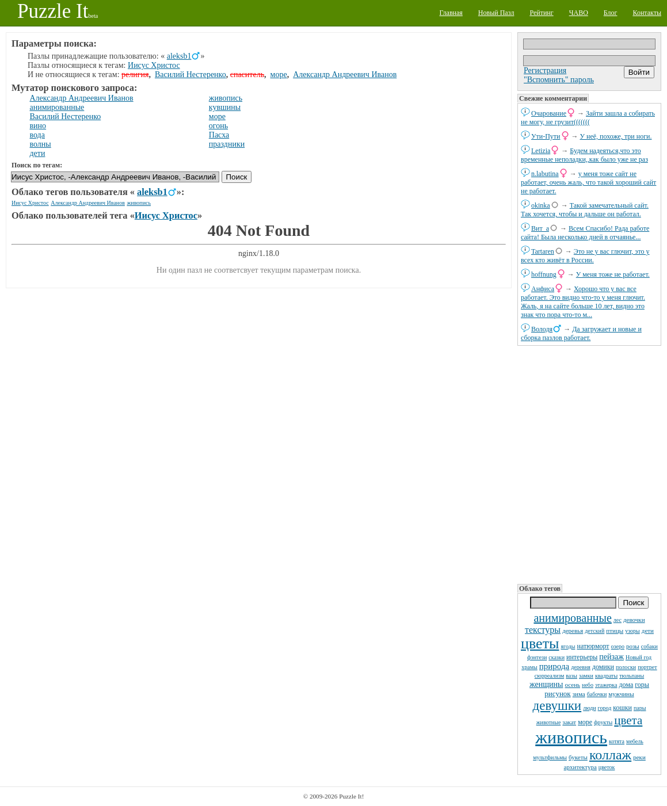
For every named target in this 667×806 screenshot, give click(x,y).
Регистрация (545, 70)
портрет (647, 667)
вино (38, 125)
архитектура (580, 766)
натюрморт (593, 646)
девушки (557, 705)
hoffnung (544, 274)
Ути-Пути (546, 136)
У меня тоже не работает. (613, 274)
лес (617, 620)
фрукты (603, 722)
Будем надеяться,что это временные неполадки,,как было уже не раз (584, 155)
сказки (556, 657)
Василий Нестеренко (190, 74)
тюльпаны (631, 676)
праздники (227, 144)
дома (626, 685)
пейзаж (611, 656)
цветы (540, 643)
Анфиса (542, 289)
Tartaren (542, 251)
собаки (649, 646)
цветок (607, 767)
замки (586, 676)
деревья (572, 630)
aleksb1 (179, 56)
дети (648, 630)
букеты (578, 757)
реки (639, 757)
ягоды (568, 646)
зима (579, 693)
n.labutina (545, 174)
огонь (218, 125)
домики (603, 667)
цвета (628, 720)
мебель (634, 741)
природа (554, 666)
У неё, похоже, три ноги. (616, 136)
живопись (571, 737)
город (605, 708)
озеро (617, 646)
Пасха (219, 135)
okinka (540, 205)
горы (642, 685)
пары (640, 708)
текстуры (543, 630)
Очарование (548, 113)
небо (587, 685)
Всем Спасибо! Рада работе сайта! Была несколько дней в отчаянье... (585, 232)
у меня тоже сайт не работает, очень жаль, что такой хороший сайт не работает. (588, 182)
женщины (546, 684)
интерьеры (581, 657)
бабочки (597, 694)
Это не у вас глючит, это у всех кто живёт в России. (585, 255)
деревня (580, 667)
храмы (529, 667)
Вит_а (540, 228)
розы (632, 646)
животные (548, 722)
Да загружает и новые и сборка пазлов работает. (581, 333)
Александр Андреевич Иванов (345, 74)
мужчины (621, 693)
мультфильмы (550, 757)
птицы (614, 630)
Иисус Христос (154, 65)
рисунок (557, 693)
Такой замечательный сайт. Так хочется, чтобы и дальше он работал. (585, 209)
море (585, 722)
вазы (571, 676)
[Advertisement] (589, 464)
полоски (626, 667)
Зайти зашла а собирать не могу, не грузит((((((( (588, 117)
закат (569, 722)
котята (616, 741)
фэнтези (537, 657)
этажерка (606, 685)
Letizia (540, 151)
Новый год (638, 657)
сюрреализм (549, 676)
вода (37, 135)
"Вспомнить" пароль (559, 79)
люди (589, 708)
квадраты (606, 676)
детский (594, 631)
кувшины (225, 107)
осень (572, 684)
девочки (634, 619)
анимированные (572, 618)
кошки (622, 708)
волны (40, 144)
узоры (632, 631)
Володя (541, 329)
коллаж (610, 754)
